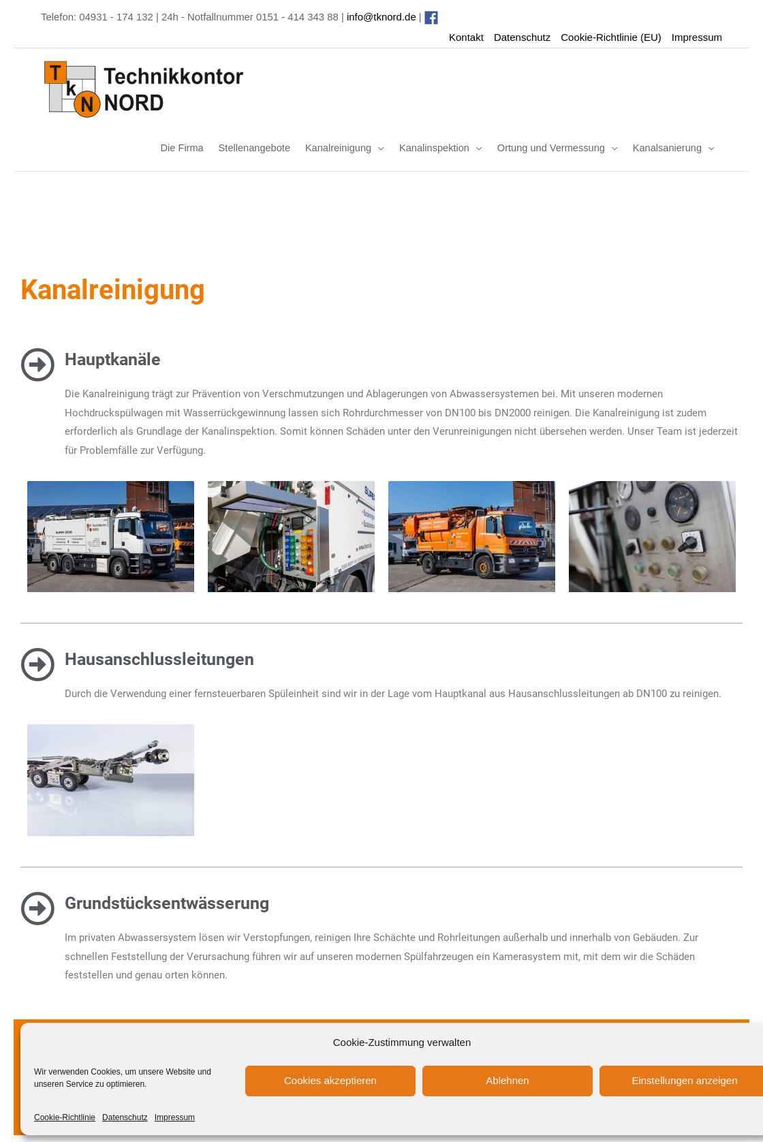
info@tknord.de (383, 16)
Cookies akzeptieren (330, 1080)
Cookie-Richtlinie (64, 1117)
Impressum (175, 1117)
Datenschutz (125, 1117)
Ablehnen (507, 1080)
